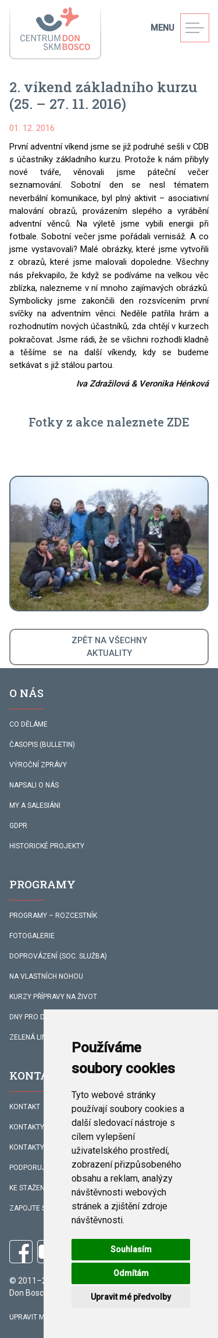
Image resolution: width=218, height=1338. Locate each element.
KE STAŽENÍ (28, 1188)
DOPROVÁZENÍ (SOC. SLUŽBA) (58, 956)
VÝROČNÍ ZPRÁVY (38, 765)
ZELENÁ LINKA (32, 1037)
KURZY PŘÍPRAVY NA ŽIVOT (53, 997)
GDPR (18, 826)
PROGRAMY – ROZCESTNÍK (53, 916)
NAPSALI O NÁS (34, 785)
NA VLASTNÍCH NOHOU (46, 976)
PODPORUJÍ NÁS (36, 1168)
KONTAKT (24, 1107)
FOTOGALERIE (32, 936)
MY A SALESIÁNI (34, 805)
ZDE (178, 421)
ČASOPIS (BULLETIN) (42, 745)
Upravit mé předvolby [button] (131, 1296)
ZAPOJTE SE (29, 1208)
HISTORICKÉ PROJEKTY (46, 846)
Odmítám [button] (131, 1273)
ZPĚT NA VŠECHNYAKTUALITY (109, 646)
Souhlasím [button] (131, 1249)
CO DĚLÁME (28, 724)
